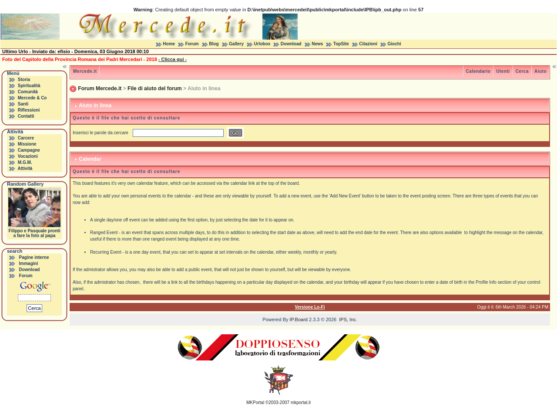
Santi (23, 104)
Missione (27, 144)
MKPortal (255, 402)
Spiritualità (29, 85)
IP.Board (299, 319)
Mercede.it (85, 71)
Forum (192, 43)
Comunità (28, 91)
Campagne (29, 150)
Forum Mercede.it (99, 88)
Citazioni (368, 43)
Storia (24, 79)
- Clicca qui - (172, 59)
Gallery (236, 43)
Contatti (26, 116)
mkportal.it (301, 402)
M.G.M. (25, 162)
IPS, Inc (347, 319)
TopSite (341, 43)
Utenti (503, 71)
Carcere (26, 138)
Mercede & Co (32, 97)
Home (169, 43)
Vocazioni (28, 156)
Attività (24, 168)
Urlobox (262, 43)
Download (291, 43)
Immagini (28, 263)
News (317, 43)
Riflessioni (29, 110)
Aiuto (540, 71)
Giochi (394, 43)
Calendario (478, 71)
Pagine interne (34, 257)
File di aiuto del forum (155, 88)
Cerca (522, 71)
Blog (213, 43)
